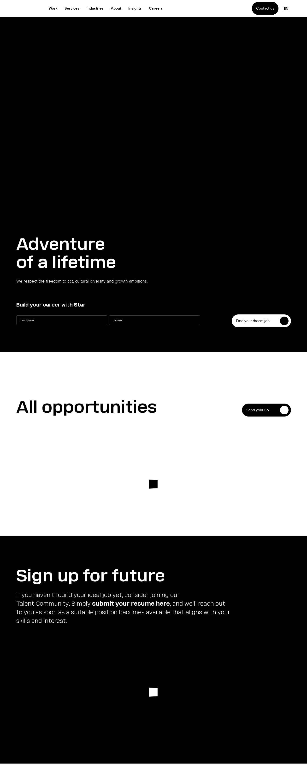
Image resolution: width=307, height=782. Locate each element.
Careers (156, 8)
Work (53, 8)
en (286, 8)
